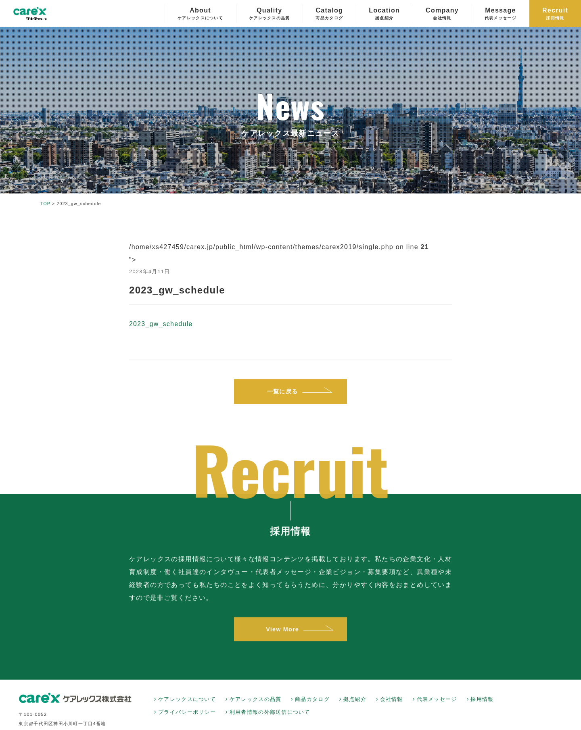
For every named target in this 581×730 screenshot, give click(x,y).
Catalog (329, 14)
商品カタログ (312, 700)
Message (500, 14)
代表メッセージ (437, 700)
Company (442, 14)
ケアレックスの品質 (256, 700)
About (200, 14)
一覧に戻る (282, 391)
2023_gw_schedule (161, 323)
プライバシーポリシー (187, 712)
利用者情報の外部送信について (270, 712)
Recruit (555, 14)
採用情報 (481, 700)
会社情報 (391, 700)
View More (282, 635)
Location (384, 14)
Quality (269, 14)
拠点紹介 (354, 700)
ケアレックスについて (187, 700)
